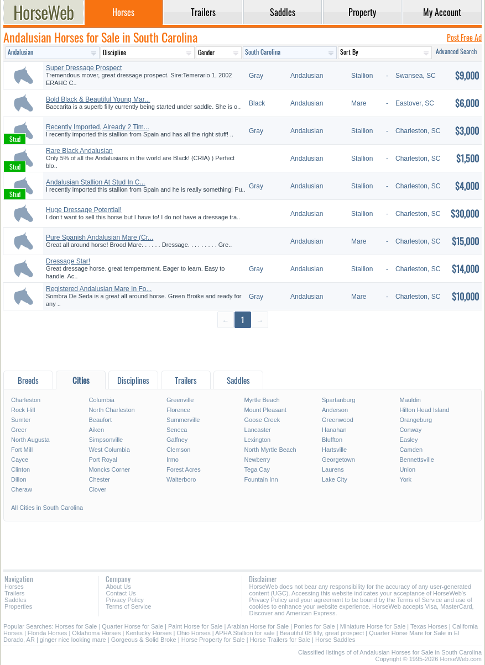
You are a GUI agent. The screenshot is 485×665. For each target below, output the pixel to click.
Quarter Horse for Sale (132, 626)
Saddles (15, 600)
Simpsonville (105, 439)
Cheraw (21, 489)
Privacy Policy (124, 600)
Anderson (335, 410)
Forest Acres (183, 469)
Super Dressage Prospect (84, 68)
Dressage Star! (68, 261)
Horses (14, 586)
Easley (408, 439)
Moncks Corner (109, 469)
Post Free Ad (464, 37)
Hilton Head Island (424, 410)
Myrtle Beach (261, 400)
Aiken (96, 429)
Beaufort (100, 419)
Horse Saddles (335, 639)
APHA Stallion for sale (245, 633)
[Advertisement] (242, 348)
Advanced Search (456, 51)
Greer (19, 429)
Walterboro (181, 479)
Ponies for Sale (314, 626)
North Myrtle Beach (270, 449)
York (405, 479)
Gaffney (176, 439)
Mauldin (410, 400)
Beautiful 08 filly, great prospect (322, 633)
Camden (411, 449)
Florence (178, 410)
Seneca (176, 429)
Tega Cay (256, 469)
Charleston (25, 400)
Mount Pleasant (265, 410)
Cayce (19, 459)
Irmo (172, 459)
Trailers (14, 593)
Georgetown (338, 459)
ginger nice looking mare (73, 639)
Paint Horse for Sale (195, 626)
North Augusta (30, 439)
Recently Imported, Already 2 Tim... (97, 127)
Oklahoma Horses (96, 633)
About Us (118, 586)
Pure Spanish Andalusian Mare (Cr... (99, 237)
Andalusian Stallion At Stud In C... (95, 182)
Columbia (101, 400)
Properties (18, 606)
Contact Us (120, 593)
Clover (97, 489)
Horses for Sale (76, 626)
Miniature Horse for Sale (373, 626)
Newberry (257, 459)
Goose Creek (262, 419)
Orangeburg (415, 419)
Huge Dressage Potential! (84, 210)
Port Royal (102, 459)
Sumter (20, 419)
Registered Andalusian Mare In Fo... (99, 289)
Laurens (333, 469)
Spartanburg (339, 400)
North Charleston (111, 410)
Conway (410, 429)
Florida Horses (47, 633)
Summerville (183, 419)
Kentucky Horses (148, 633)
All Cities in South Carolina (47, 507)
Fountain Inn (261, 479)
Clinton (20, 469)
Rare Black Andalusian (79, 151)
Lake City (334, 479)
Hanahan (334, 429)
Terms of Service (128, 606)
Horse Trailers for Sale (280, 639)
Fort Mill (22, 449)
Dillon (19, 479)
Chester (99, 479)
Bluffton (332, 439)
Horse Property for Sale (213, 639)
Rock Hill (23, 410)
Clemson (178, 449)
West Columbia (108, 449)
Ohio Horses (194, 633)
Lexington (257, 439)
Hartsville (334, 449)
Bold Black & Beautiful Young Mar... (98, 99)
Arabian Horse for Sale (258, 626)
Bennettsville (416, 459)
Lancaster (257, 429)
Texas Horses (428, 626)
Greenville (180, 400)
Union (407, 469)
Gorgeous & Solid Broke (143, 639)
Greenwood (337, 419)
